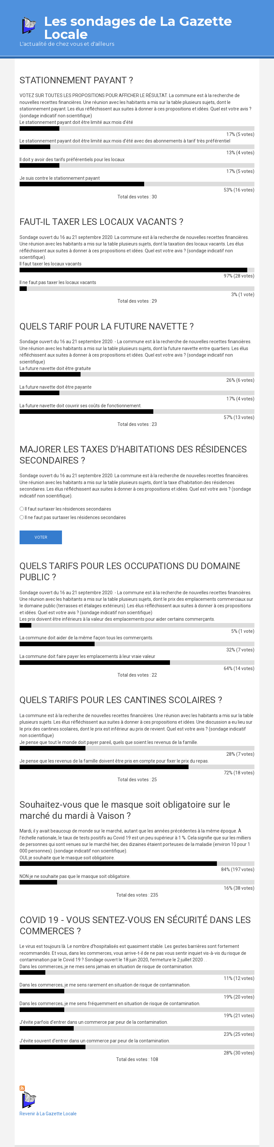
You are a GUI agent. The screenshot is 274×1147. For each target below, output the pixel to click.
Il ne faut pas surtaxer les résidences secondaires (75, 517)
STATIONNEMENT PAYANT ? (76, 80)
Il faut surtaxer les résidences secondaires (68, 509)
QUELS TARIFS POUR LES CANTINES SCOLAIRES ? (121, 700)
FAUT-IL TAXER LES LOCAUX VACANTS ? (101, 221)
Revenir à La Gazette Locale (48, 1103)
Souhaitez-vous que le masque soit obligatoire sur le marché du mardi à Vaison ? (125, 810)
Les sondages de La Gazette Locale (138, 27)
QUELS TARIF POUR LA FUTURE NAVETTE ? (107, 326)
